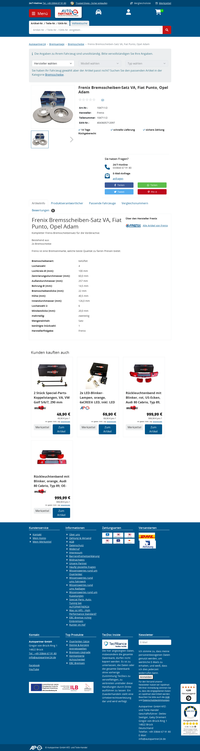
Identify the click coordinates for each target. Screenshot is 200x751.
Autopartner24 (37, 44)
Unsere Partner (78, 563)
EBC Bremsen (77, 663)
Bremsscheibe (76, 44)
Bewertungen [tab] (43, 210)
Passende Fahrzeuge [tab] (102, 203)
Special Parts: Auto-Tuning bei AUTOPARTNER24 (80, 603)
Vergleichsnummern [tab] (135, 203)
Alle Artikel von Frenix (155, 225)
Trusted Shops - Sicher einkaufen (91, 3)
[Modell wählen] (100, 63)
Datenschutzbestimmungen (156, 700)
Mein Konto (39, 538)
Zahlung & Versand (80, 538)
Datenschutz (76, 545)
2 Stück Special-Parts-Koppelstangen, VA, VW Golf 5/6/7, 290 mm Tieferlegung (52, 398)
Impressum (75, 552)
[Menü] (194, 686)
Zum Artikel (61, 429)
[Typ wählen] (146, 63)
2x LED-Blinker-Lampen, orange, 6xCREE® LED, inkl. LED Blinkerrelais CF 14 (97, 398)
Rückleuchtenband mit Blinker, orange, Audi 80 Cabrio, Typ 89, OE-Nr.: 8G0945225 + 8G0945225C (51, 481)
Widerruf (74, 549)
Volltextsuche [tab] (79, 23)
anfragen (118, 178)
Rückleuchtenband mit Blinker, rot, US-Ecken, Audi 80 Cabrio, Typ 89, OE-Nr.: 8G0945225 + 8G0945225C (143, 398)
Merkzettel (163, 3)
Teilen (119, 185)
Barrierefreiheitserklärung (84, 556)
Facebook (34, 665)
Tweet (119, 191)
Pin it (152, 191)
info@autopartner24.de (42, 657)
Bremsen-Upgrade (79, 652)
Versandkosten (65, 421)
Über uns (74, 534)
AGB (71, 541)
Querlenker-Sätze (79, 641)
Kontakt (37, 534)
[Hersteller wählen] (53, 63)
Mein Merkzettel (42, 541)
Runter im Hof (77, 624)
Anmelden (146, 677)
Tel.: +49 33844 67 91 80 (54, 3)
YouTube (34, 669)
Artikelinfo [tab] (38, 203)
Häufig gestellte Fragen (82, 567)
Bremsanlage (56, 44)
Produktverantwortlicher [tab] (67, 203)
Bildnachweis (77, 559)
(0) (102, 99)
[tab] (49, 23)
